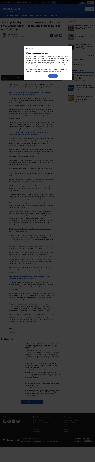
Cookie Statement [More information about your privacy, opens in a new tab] (55, 71)
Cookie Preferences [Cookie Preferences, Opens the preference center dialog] (40, 76)
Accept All (53, 76)
